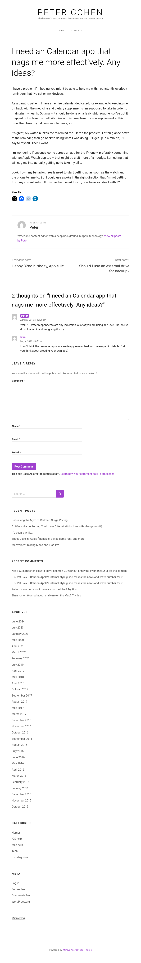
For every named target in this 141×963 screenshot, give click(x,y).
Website (16, 452)
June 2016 (18, 757)
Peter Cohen (70, 12)
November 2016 (21, 726)
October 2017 (20, 689)
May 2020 (18, 640)
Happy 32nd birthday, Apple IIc (39, 263)
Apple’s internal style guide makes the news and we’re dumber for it (81, 577)
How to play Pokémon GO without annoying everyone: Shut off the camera (81, 570)
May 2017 (18, 708)
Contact (76, 30)
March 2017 (19, 714)
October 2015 (20, 806)
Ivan (23, 337)
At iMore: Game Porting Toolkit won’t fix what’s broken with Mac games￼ (57, 526)
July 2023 (18, 627)
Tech (15, 851)
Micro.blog (18, 918)
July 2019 (18, 664)
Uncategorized (21, 857)
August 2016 (19, 744)
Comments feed (21, 895)
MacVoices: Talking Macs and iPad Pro (35, 545)
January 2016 (20, 788)
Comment (18, 380)
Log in (15, 883)
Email (16, 439)
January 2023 (20, 633)
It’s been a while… (22, 532)
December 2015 (21, 794)
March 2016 (19, 775)
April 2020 (18, 646)
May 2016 (18, 763)
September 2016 (22, 738)
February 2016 (20, 782)
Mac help (17, 845)
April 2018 (18, 683)
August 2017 (19, 701)
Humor (16, 832)
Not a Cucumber (22, 570)
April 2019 (18, 670)
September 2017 (22, 695)
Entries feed (19, 889)
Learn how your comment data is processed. (88, 474)
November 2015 (21, 800)
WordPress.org (21, 901)
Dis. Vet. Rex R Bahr (24, 577)
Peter (15, 589)
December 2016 (21, 720)
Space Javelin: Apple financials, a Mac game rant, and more (48, 538)
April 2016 (18, 769)
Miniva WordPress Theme (77, 950)
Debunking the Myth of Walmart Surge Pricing (40, 520)
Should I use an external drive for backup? (101, 265)
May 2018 (18, 677)
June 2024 (18, 621)
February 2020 (20, 658)
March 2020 (19, 652)
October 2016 (20, 732)
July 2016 (18, 751)
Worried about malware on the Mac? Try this (50, 589)
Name (16, 426)
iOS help (17, 838)
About (63, 30)
